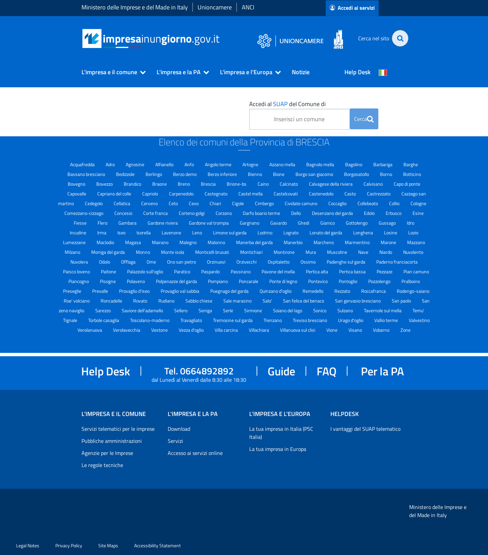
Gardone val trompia (209, 222)
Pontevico (318, 281)
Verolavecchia (127, 329)
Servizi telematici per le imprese (118, 429)
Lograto (291, 232)
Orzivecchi (247, 261)
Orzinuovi (216, 261)
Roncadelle (112, 300)
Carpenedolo (182, 193)
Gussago (388, 222)
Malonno (217, 242)
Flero (103, 222)
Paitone (109, 271)
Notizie (301, 72)
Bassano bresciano (86, 174)
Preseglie (72, 290)
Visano (355, 329)
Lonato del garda (326, 232)
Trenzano (273, 320)
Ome (152, 261)
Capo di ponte (407, 183)
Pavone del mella (279, 271)
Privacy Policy (68, 545)
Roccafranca (374, 290)
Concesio (123, 213)
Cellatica (122, 203)
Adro (111, 164)
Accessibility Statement (157, 545)
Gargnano (250, 222)
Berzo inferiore (223, 174)
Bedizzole (125, 174)
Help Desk (357, 72)
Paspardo (211, 271)
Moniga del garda (108, 252)
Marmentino (358, 242)
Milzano (73, 252)
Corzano (224, 213)
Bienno (255, 174)
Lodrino (265, 232)
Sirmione (253, 310)
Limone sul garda (230, 232)
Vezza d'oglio (192, 329)
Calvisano (374, 183)
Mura (311, 252)
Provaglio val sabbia (180, 290)
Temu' (418, 310)
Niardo (386, 252)
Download (179, 429)
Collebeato (368, 203)
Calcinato (289, 183)
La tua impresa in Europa (277, 449)
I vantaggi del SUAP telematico (365, 429)
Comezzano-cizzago (84, 213)
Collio (394, 203)
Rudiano (166, 300)
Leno (197, 232)
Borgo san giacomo (314, 174)
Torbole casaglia (104, 320)
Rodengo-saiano (413, 290)
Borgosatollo (357, 174)
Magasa (133, 242)
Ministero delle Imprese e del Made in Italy (135, 7)
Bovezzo (105, 183)
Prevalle (100, 290)
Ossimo (309, 261)
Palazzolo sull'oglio (145, 271)
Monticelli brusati (212, 252)
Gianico (328, 222)
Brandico (133, 183)
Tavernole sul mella (383, 310)
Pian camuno (416, 271)
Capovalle (77, 193)
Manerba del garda (255, 242)
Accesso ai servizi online (195, 453)
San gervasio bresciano (358, 300)
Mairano (160, 242)
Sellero (181, 310)
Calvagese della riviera (331, 183)
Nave (363, 252)
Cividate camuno (301, 203)
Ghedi (304, 222)
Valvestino (419, 320)
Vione (332, 329)
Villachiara (259, 329)
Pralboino (410, 281)
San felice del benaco (304, 300)
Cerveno (150, 203)
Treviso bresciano (310, 320)
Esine (418, 213)
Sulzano (345, 310)
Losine (391, 232)
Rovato (140, 300)
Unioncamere (215, 7)
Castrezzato (379, 193)
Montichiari (252, 252)
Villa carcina (227, 329)
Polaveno (136, 281)
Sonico (320, 310)
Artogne (250, 164)
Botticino (412, 174)
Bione (279, 174)
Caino (264, 183)
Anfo (189, 164)
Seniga (206, 310)
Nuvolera (79, 261)
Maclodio (106, 242)
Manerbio (294, 242)
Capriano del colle (114, 193)
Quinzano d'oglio (276, 290)
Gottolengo (357, 222)
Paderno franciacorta (397, 261)
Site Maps (108, 545)
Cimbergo (265, 203)
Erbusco (394, 213)
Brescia (209, 183)
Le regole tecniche (102, 465)
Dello (296, 213)
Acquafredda (83, 164)
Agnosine (135, 164)
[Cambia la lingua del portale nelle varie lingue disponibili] (383, 72)
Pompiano (218, 281)
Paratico (182, 271)
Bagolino (354, 164)
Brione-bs (237, 183)
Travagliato (191, 320)
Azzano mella (282, 164)
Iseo (121, 232)
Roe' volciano (77, 300)
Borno (386, 174)
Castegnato (216, 193)
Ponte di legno (283, 281)
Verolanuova (90, 329)
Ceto (174, 203)
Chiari (216, 203)
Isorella (144, 232)
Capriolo (150, 193)
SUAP (280, 103)
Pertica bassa (353, 271)
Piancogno (79, 281)
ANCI (248, 7)
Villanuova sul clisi (298, 329)
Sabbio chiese (199, 300)
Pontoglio (348, 281)
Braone (160, 183)
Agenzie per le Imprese (107, 453)
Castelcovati (286, 193)
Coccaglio (337, 203)
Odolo (105, 261)
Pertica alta (317, 271)
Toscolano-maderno (150, 320)
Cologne (418, 203)
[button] (111, 72)
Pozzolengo (379, 281)
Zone (405, 329)
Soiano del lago (288, 310)
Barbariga (383, 164)
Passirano (241, 271)
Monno (143, 252)
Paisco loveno (77, 271)
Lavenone (172, 232)
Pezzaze (385, 271)
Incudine (78, 232)
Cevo (194, 203)
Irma (102, 232)
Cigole (238, 203)
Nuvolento (413, 252)
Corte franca (156, 213)
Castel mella (251, 193)
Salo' (268, 300)
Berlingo (154, 174)
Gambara (128, 222)
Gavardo (279, 222)
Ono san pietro (182, 261)
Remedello (313, 290)
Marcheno (324, 242)
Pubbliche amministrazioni (112, 441)
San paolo (402, 300)
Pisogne (108, 281)
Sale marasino (238, 300)
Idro (410, 222)
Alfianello (164, 164)
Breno (184, 183)
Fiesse (81, 222)
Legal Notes (27, 545)
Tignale (70, 320)
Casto (350, 193)
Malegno (188, 242)
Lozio (413, 232)
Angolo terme (218, 164)
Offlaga (129, 261)
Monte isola (173, 252)
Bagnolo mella (320, 164)
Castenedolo (321, 193)
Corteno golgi (192, 213)
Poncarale (249, 281)
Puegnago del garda (230, 290)
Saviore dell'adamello (143, 310)
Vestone (160, 329)
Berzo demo (185, 174)
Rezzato (342, 290)
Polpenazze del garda (177, 281)
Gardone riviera (163, 222)
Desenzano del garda (333, 213)
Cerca (364, 119)
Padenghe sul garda (346, 261)
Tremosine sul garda (233, 320)
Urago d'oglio (351, 320)
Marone (389, 242)
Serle (228, 310)
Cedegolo (94, 203)
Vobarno (381, 329)
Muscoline (337, 252)
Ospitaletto (279, 261)
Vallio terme (386, 320)
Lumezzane (75, 242)
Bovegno (77, 183)
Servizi (175, 441)
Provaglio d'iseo (135, 290)
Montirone (284, 252)
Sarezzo (103, 310)
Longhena (363, 232)
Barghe (410, 164)
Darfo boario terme (262, 213)
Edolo (370, 213)
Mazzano (416, 242)
